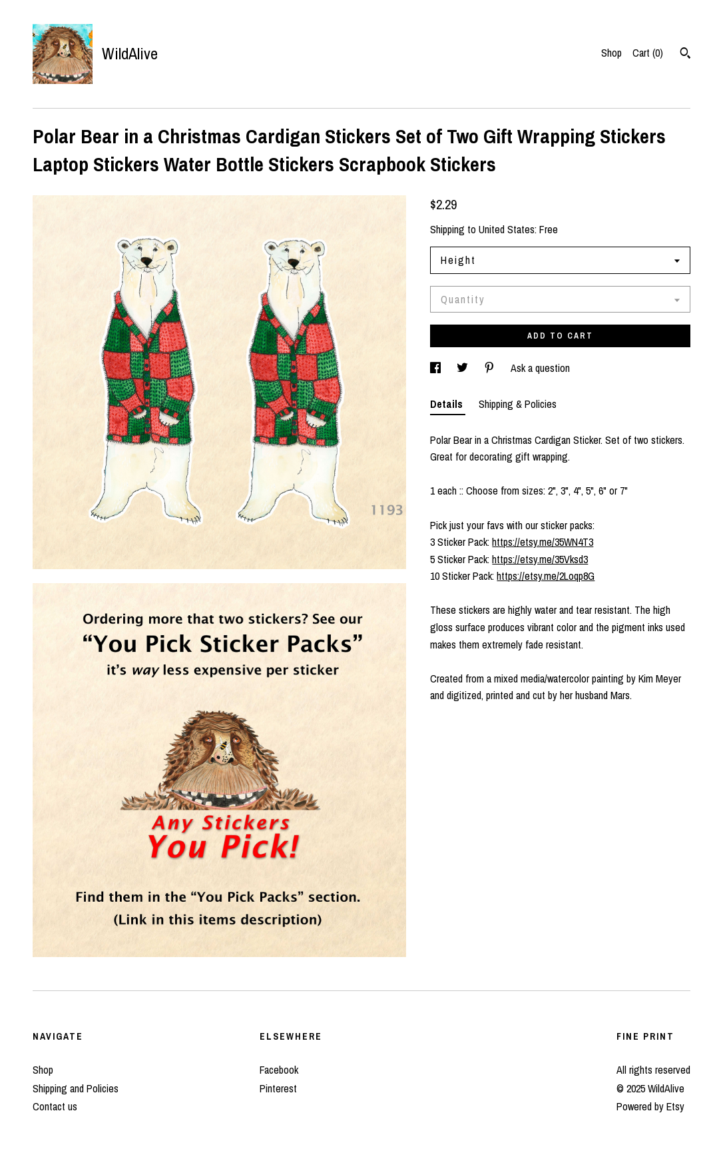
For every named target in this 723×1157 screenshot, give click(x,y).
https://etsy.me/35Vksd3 (540, 559)
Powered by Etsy (650, 1106)
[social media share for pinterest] (490, 368)
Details (447, 404)
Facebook (279, 1069)
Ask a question (540, 368)
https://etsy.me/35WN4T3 (542, 542)
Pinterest (278, 1088)
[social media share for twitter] (464, 368)
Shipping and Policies (76, 1088)
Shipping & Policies (518, 404)
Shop (611, 52)
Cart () (647, 52)
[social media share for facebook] (436, 368)
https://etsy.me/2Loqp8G (546, 576)
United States (507, 229)
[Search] (685, 54)
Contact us (55, 1106)
